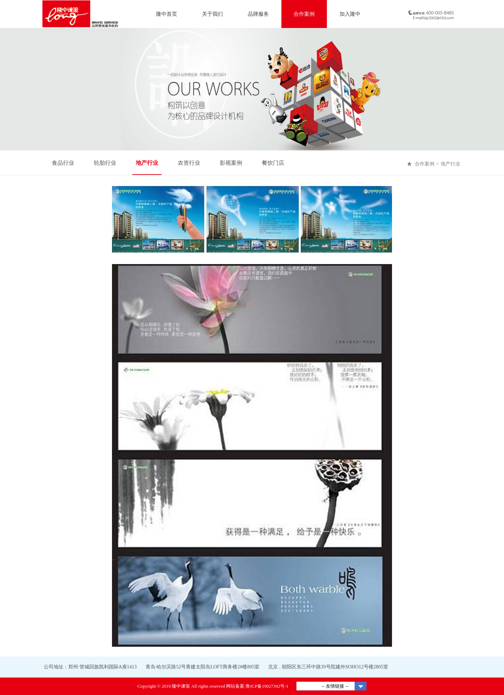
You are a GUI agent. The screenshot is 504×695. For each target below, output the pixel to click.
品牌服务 (258, 14)
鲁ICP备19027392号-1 (267, 686)
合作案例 (304, 14)
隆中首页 (166, 14)
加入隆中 (350, 14)
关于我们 (212, 14)
